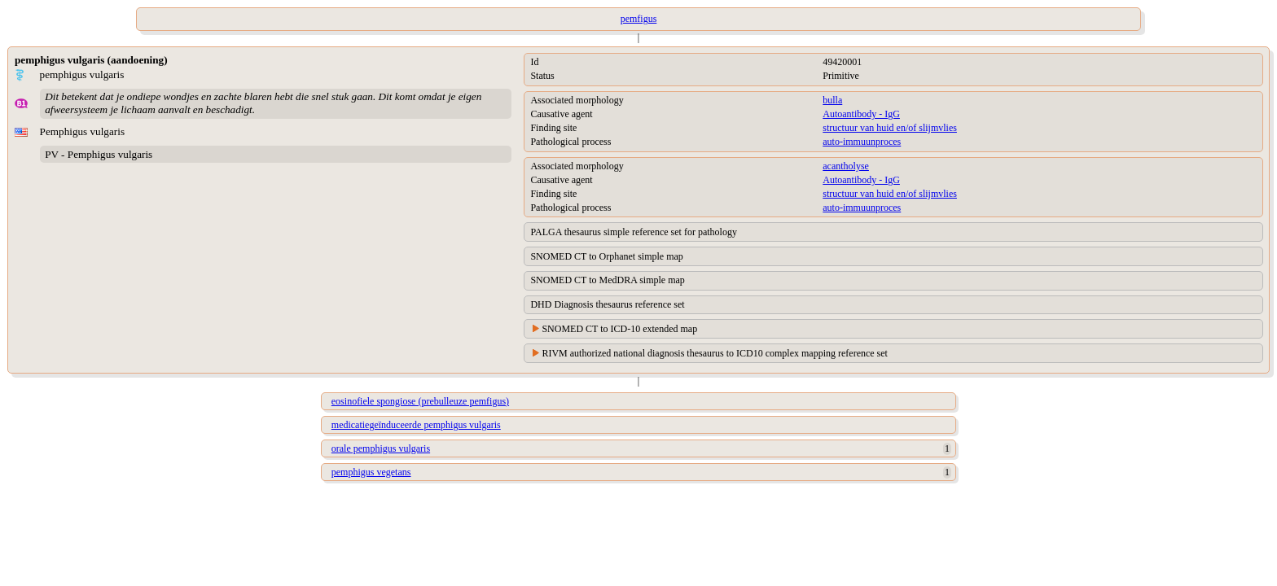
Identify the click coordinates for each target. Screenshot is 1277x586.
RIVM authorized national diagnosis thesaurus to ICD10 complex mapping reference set (715, 353)
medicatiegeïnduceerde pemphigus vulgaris (416, 425)
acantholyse (846, 166)
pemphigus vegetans (371, 472)
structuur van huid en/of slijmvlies (890, 127)
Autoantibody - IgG (861, 114)
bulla (832, 100)
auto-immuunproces (862, 141)
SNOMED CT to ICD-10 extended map (619, 329)
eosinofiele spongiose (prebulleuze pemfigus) (420, 401)
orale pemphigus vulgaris (380, 448)
